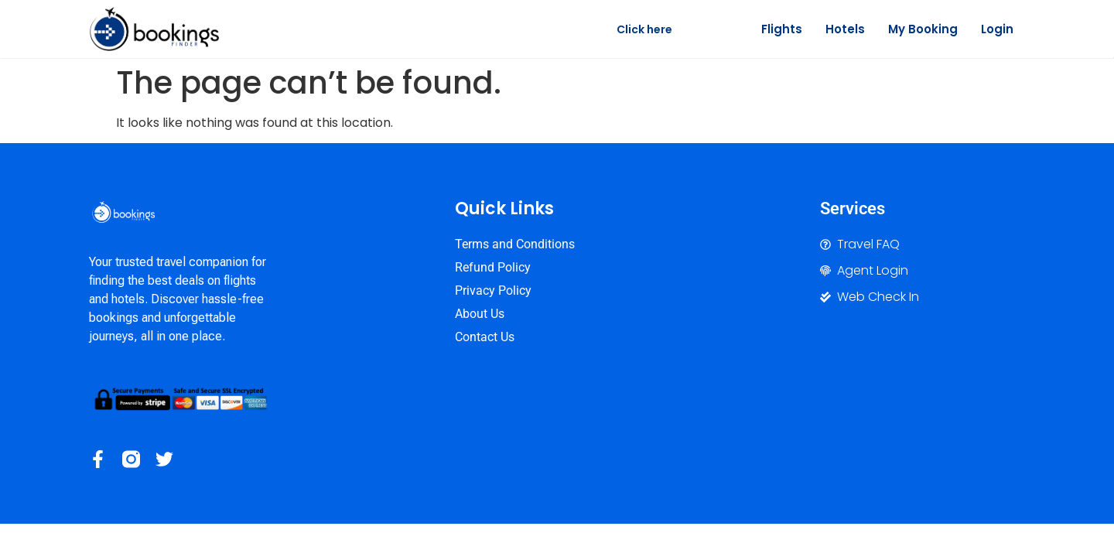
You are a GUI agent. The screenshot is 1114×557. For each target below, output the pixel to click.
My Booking (923, 29)
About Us (479, 313)
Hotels (845, 29)
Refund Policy (493, 267)
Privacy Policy (493, 290)
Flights (781, 29)
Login (997, 29)
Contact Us (484, 337)
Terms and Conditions (515, 244)
